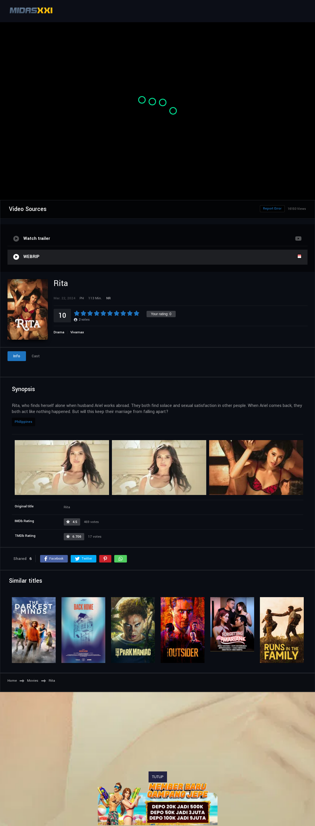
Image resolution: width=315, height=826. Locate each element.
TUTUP (158, 777)
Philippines (23, 421)
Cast (36, 356)
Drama (59, 332)
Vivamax (77, 332)
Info (16, 356)
